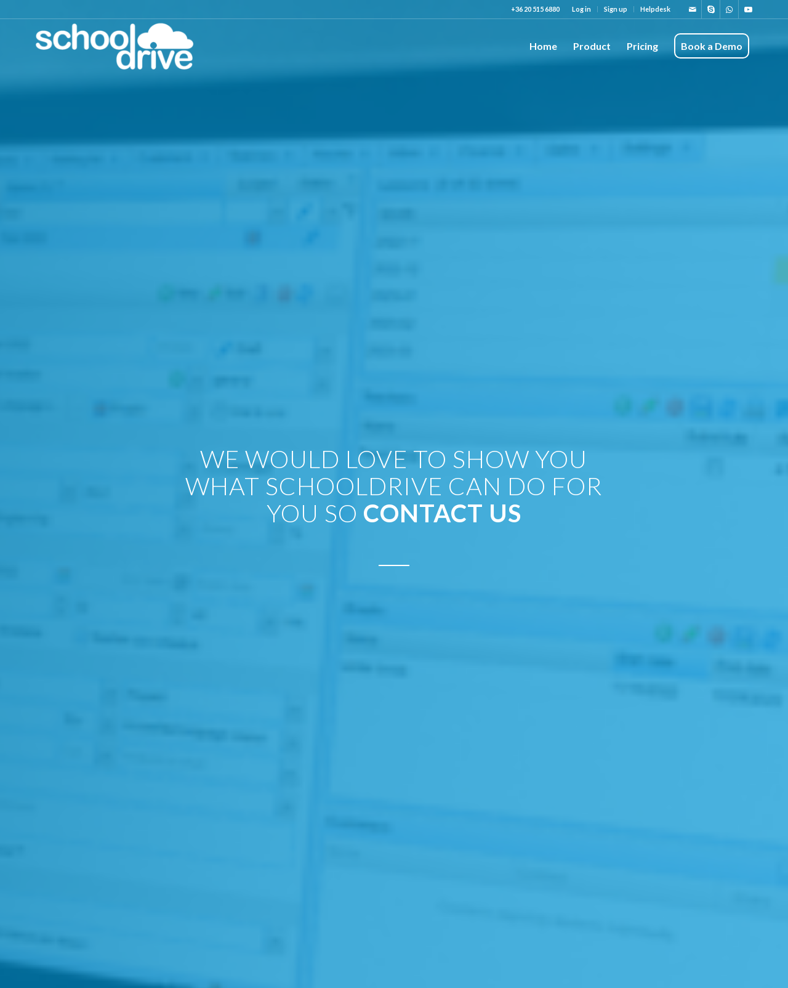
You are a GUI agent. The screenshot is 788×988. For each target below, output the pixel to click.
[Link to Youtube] (748, 9)
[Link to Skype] (711, 9)
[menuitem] (582, 9)
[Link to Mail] (692, 9)
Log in (581, 9)
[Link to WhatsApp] (729, 9)
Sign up (615, 9)
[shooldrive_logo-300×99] (115, 46)
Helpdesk (655, 9)
